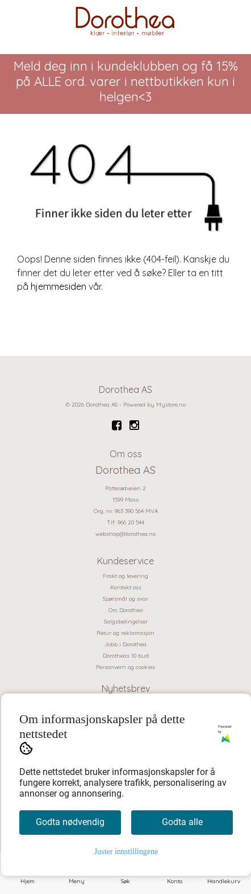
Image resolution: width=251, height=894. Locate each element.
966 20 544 (131, 522)
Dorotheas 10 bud (126, 655)
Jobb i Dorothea (125, 644)
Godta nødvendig (70, 822)
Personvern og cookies (125, 667)
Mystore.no (171, 404)
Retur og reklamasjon (125, 633)
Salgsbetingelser (126, 621)
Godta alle (182, 822)
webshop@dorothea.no (125, 534)
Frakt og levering (125, 576)
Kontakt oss (125, 587)
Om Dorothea (125, 610)
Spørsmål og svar (125, 598)
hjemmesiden (58, 286)
